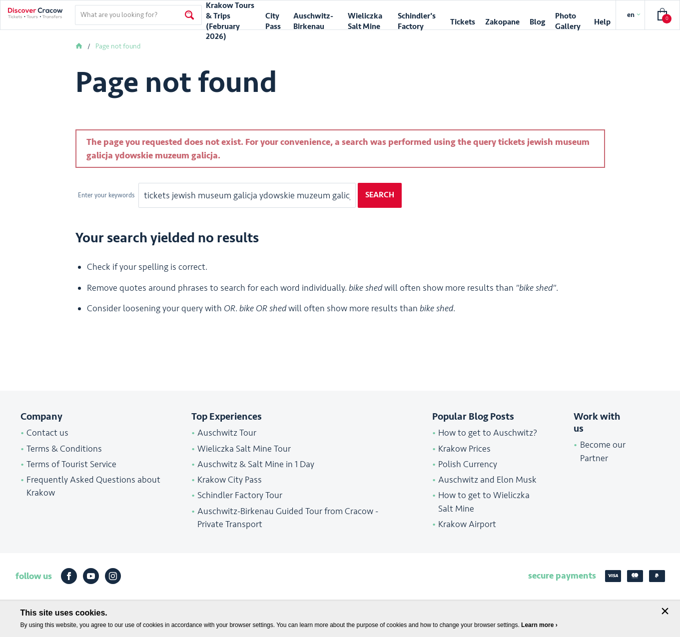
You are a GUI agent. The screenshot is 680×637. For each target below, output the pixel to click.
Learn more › (539, 625)
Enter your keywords (107, 195)
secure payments (562, 576)
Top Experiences (226, 417)
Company (41, 417)
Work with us (597, 423)
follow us (33, 576)
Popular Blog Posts (473, 417)
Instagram (113, 576)
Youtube (91, 576)
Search (379, 195)
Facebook (69, 576)
